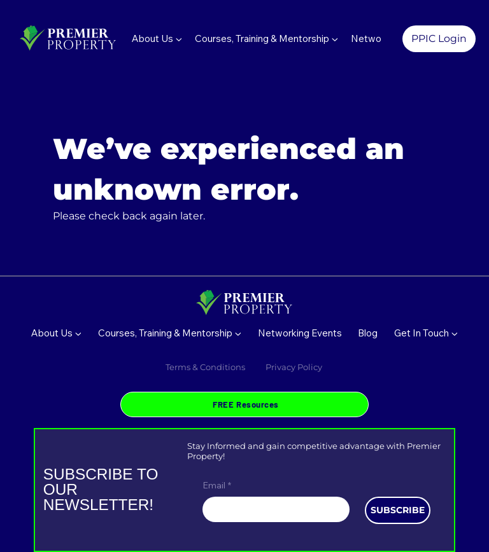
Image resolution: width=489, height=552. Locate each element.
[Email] (272, 509)
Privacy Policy (295, 367)
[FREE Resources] (244, 404)
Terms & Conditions (205, 367)
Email (216, 486)
